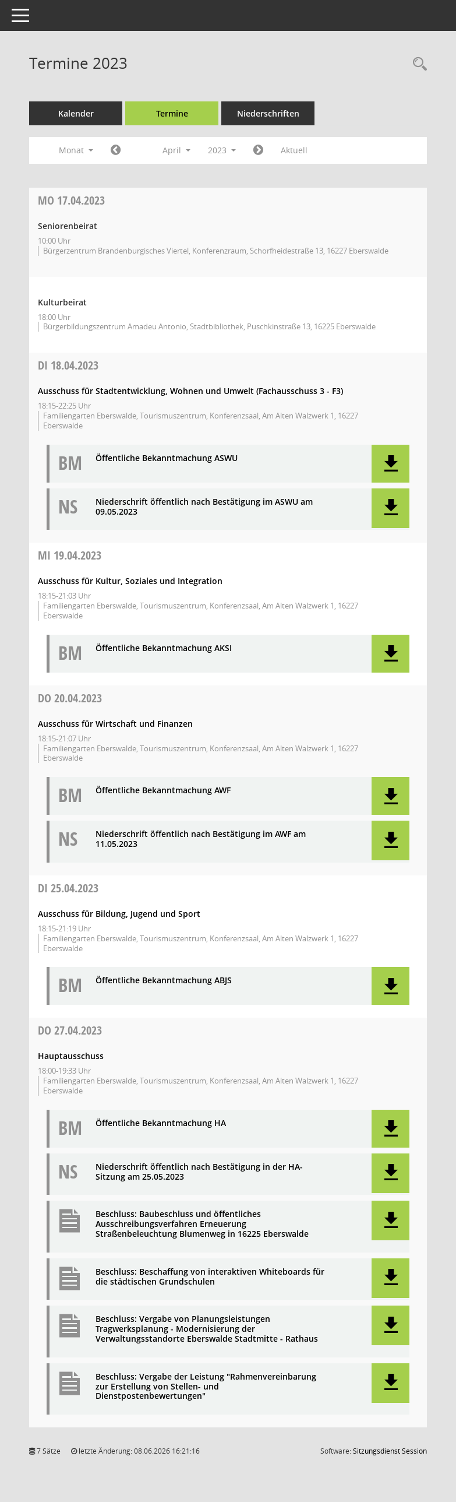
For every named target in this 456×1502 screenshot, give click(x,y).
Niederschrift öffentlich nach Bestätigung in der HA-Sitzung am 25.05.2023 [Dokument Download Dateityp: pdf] (199, 1172)
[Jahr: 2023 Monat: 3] (115, 150)
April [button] (176, 150)
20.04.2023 (70, 698)
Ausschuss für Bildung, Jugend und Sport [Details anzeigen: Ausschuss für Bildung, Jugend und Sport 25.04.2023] (119, 913)
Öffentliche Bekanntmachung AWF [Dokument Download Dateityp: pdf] (163, 791)
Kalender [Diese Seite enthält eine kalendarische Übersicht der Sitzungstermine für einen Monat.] (76, 113)
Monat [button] (76, 150)
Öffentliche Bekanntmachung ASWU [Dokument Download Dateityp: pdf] (167, 458)
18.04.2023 (68, 365)
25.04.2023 (68, 888)
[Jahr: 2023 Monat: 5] (258, 150)
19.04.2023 (69, 555)
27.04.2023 (70, 1030)
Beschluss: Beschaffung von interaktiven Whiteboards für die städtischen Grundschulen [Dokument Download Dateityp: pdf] (210, 1277)
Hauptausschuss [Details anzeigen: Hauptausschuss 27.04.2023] (71, 1055)
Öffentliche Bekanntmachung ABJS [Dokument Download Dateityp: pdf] (164, 981)
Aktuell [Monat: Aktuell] (294, 150)
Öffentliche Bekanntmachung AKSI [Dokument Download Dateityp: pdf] (164, 648)
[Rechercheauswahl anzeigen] (417, 64)
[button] (390, 464)
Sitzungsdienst (390, 1451)
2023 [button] (222, 150)
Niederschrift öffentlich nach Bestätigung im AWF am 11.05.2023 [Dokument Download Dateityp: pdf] (201, 839)
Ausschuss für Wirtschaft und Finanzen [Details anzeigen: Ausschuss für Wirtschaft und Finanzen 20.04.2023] (115, 723)
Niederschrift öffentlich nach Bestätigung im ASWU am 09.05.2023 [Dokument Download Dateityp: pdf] (204, 507)
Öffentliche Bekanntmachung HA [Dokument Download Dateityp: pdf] (161, 1123)
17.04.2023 (71, 200)
